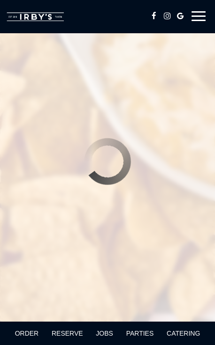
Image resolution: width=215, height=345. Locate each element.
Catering (183, 333)
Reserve (67, 333)
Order (27, 333)
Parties (140, 333)
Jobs (104, 333)
